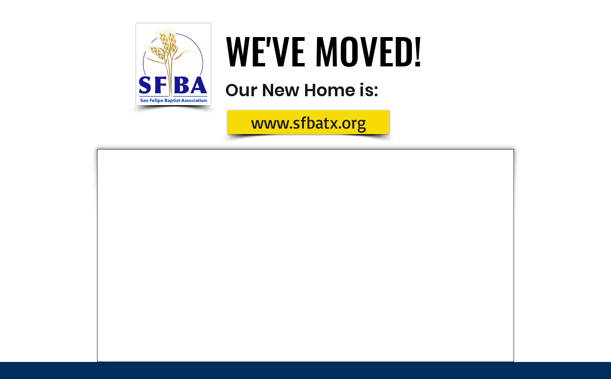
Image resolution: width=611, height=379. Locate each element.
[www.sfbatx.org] (308, 122)
